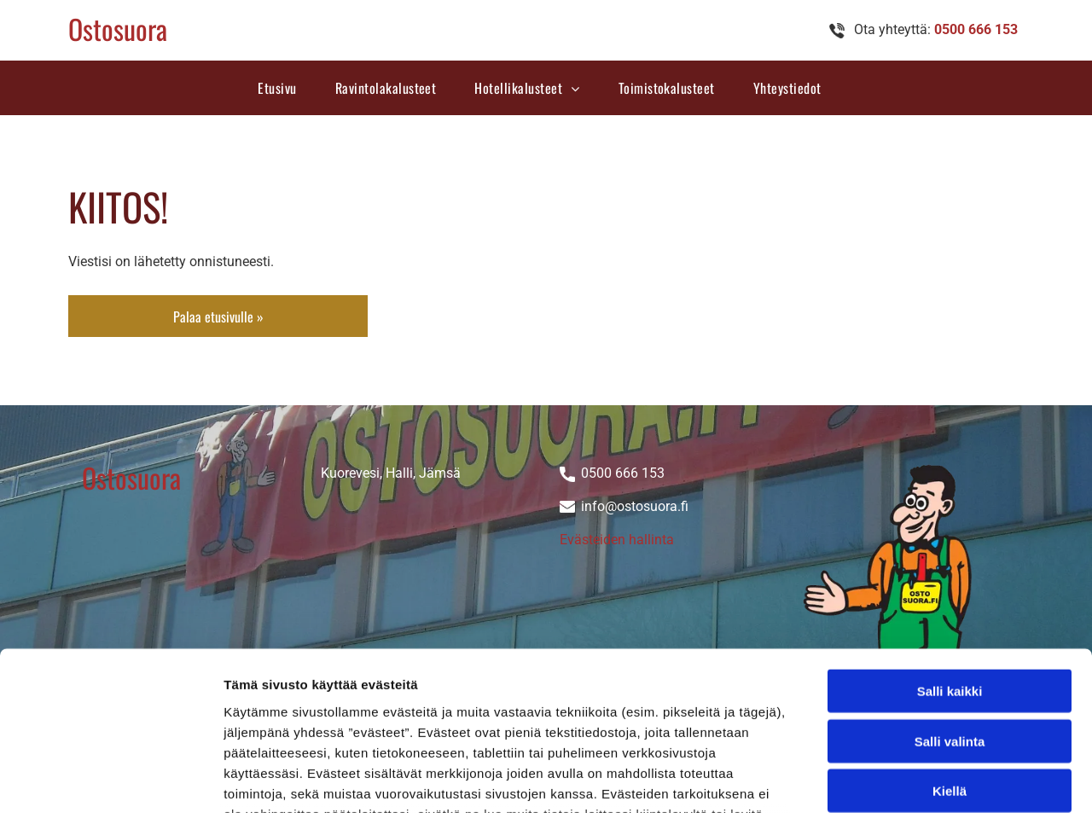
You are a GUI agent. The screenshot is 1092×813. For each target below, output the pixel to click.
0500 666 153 (623, 473)
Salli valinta (950, 599)
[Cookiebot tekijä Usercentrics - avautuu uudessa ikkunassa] (110, 780)
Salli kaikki (950, 549)
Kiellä (949, 649)
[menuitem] (283, 88)
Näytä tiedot (912, 779)
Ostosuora (117, 29)
